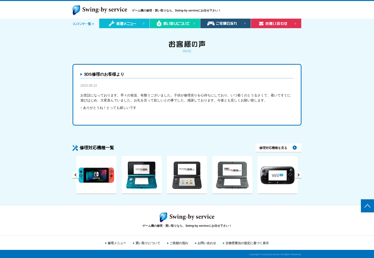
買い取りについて (147, 243)
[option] (96, 175)
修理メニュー (117, 243)
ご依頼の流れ (179, 243)
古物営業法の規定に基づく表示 (247, 243)
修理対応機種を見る (273, 148)
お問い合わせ (206, 243)
